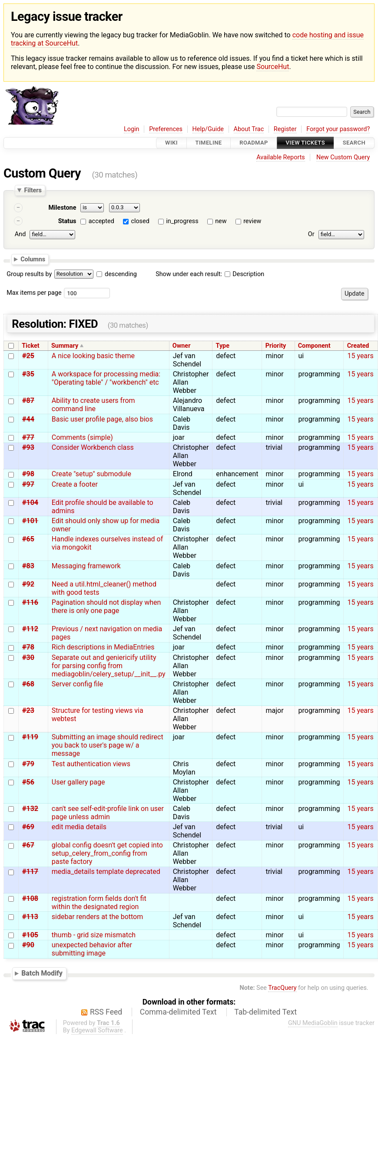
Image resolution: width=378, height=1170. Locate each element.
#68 (28, 684)
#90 (28, 945)
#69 (28, 827)
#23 (28, 710)
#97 (28, 484)
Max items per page (34, 293)
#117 (30, 871)
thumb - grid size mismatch (94, 935)
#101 (30, 521)
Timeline (209, 143)
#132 (30, 808)
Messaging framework (86, 566)
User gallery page (78, 782)
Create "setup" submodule (91, 474)
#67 (28, 845)
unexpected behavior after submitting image (92, 949)
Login (131, 129)
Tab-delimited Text (265, 1012)
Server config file (77, 684)
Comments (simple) (82, 437)
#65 (28, 539)
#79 (28, 764)
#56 (28, 782)
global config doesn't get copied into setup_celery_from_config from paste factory (107, 853)
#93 (28, 447)
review (252, 221)
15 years (360, 356)
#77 (28, 437)
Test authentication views (91, 764)
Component (314, 345)
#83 (28, 566)
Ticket (30, 345)
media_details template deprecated (106, 871)
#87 (28, 400)
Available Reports (280, 157)
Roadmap (253, 143)
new (220, 221)
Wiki (171, 143)
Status (67, 221)
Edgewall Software (97, 1030)
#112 (30, 629)
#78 (28, 647)
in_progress (182, 221)
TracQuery (282, 988)
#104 (30, 502)
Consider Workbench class (93, 447)
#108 (30, 898)
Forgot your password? (338, 129)
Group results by (29, 274)
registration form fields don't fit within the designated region (99, 902)
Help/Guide (208, 129)
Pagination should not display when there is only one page (106, 606)
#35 (28, 374)
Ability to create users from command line (93, 404)
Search (354, 143)
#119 (30, 737)
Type (222, 345)
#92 (28, 584)
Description (244, 274)
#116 (30, 602)
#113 (30, 917)
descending (121, 274)
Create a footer (75, 484)
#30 (28, 657)
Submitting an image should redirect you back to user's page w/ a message (107, 745)
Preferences (165, 129)
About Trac (249, 129)
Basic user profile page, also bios (102, 419)
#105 (30, 935)
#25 (28, 356)
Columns (32, 259)
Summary (64, 345)
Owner (181, 345)
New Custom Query (343, 157)
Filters (32, 190)
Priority (275, 345)
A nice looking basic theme (93, 356)
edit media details (79, 827)
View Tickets (305, 143)
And (20, 234)
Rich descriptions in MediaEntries (103, 647)
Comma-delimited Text (178, 1012)
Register (285, 129)
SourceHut (272, 67)
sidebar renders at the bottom (97, 917)
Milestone (62, 207)
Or (311, 234)
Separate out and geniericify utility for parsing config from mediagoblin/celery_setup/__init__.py (109, 665)
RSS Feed (106, 1012)
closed (140, 221)
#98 (28, 474)
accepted (101, 221)
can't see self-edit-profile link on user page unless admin (108, 812)
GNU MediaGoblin (313, 1023)
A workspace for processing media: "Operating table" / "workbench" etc (106, 378)
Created (358, 345)
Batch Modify (42, 973)
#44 (28, 419)
